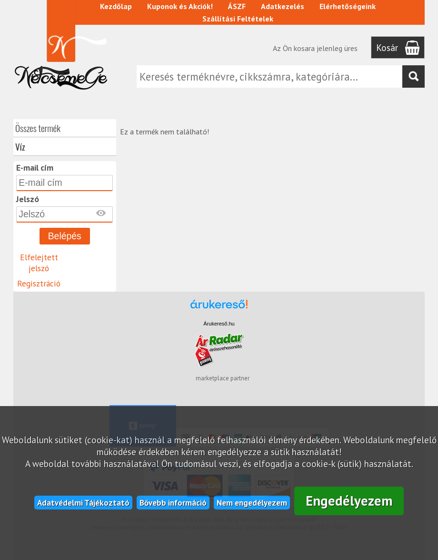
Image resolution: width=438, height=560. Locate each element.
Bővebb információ (173, 502)
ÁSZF (237, 6)
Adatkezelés (282, 6)
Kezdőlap (116, 6)
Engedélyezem (349, 500)
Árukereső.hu (218, 323)
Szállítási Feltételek (237, 18)
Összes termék (37, 128)
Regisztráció (38, 283)
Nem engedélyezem (252, 502)
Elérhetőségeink (347, 6)
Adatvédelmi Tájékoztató (83, 502)
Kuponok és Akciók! (180, 6)
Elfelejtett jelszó (39, 263)
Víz (20, 146)
